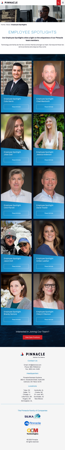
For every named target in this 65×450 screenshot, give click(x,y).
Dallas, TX (26, 392)
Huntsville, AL (38, 390)
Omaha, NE (39, 392)
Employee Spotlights (19, 25)
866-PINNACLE (35, 367)
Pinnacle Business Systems (32, 377)
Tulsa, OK (26, 390)
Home (3, 25)
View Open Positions (32, 337)
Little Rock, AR (27, 397)
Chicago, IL (26, 394)
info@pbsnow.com (34, 365)
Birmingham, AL (26, 401)
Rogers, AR (27, 399)
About (8, 25)
